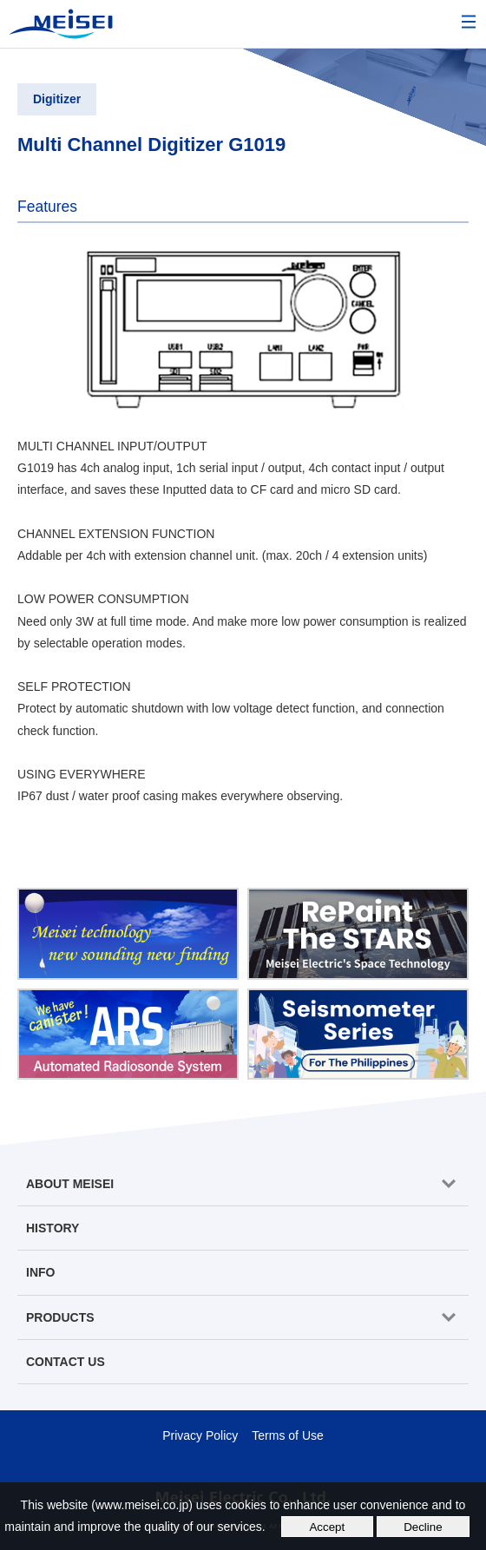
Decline (423, 1527)
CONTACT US (65, 1362)
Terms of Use (287, 1435)
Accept (327, 1527)
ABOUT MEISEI (70, 1184)
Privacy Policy (200, 1435)
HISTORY (52, 1228)
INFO (40, 1272)
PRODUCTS (60, 1317)
